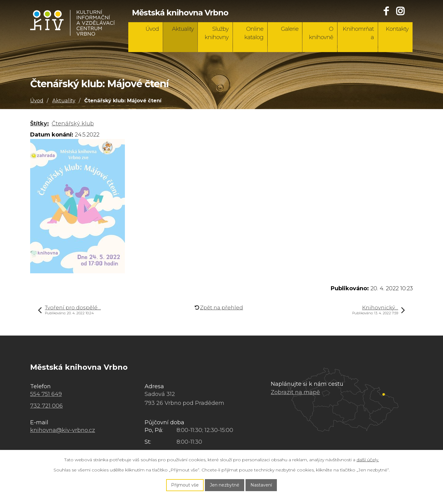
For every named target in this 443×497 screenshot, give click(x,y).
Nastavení (261, 485)
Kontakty (397, 29)
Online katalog (253, 33)
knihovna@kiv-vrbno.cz (62, 430)
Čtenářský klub (73, 123)
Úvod (152, 29)
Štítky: (39, 123)
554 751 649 (46, 394)
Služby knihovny (217, 33)
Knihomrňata (358, 33)
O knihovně (321, 33)
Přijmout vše (185, 485)
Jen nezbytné (224, 485)
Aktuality (183, 29)
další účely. (368, 459)
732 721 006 (46, 405)
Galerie (289, 29)
